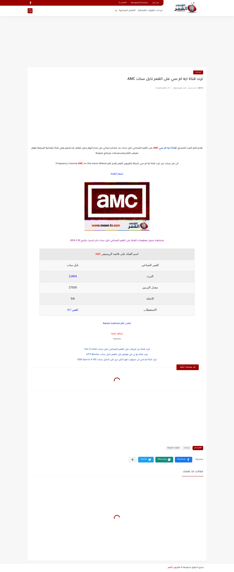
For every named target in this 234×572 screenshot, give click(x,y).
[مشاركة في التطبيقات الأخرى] (132, 459)
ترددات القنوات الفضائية (150, 10)
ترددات (198, 72)
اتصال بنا (123, 3)
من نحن (155, 3)
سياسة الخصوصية (139, 3)
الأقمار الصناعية (127, 10)
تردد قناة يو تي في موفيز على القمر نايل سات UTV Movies (117, 354)
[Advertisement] (117, 42)
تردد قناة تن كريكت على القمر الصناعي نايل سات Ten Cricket (117, 349)
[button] (183, 459)
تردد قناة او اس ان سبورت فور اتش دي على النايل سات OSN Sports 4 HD (117, 360)
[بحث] (30, 10)
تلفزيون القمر (174, 567)
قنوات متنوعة (173, 448)
